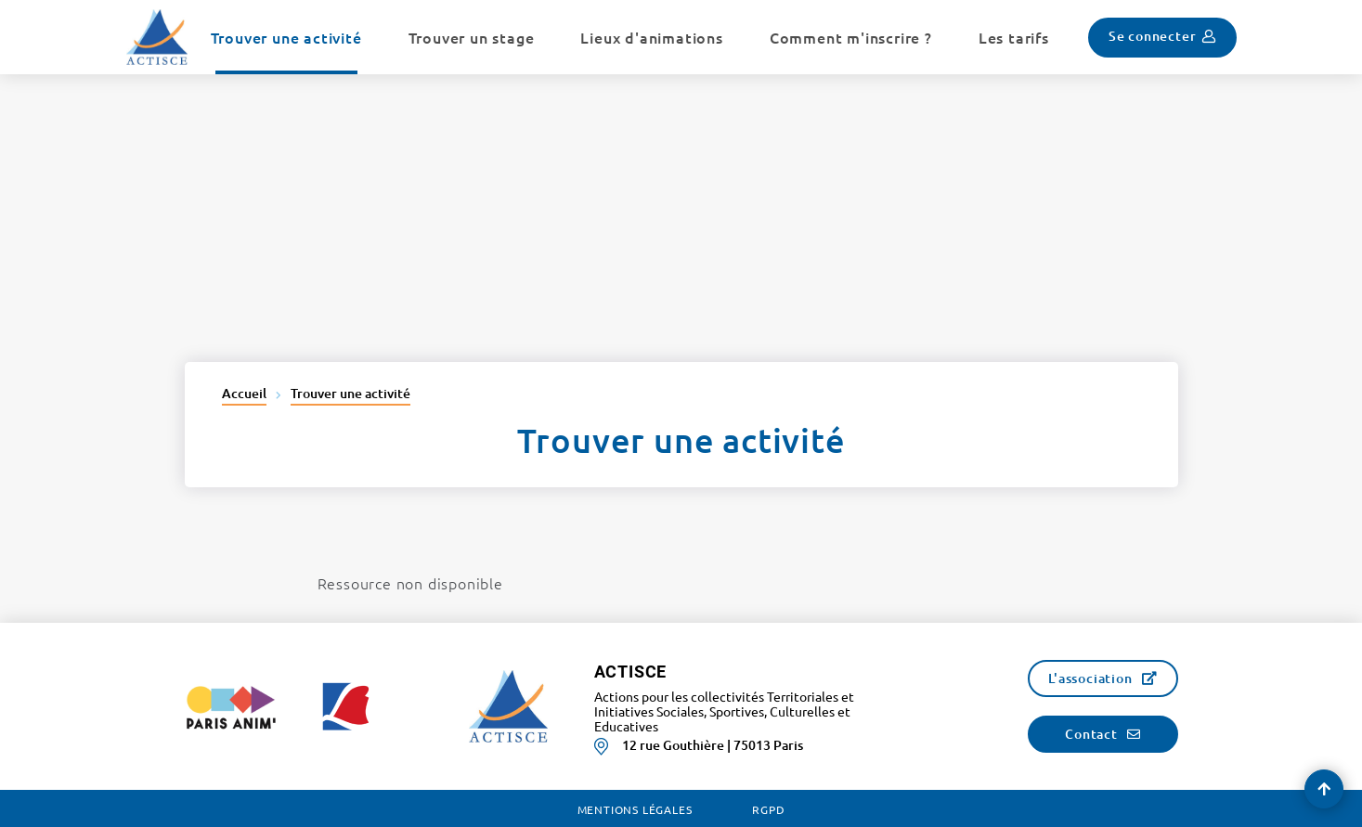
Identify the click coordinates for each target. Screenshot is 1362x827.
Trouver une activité (350, 393)
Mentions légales (635, 809)
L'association (1090, 678)
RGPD (768, 809)
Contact (1091, 734)
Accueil (244, 393)
